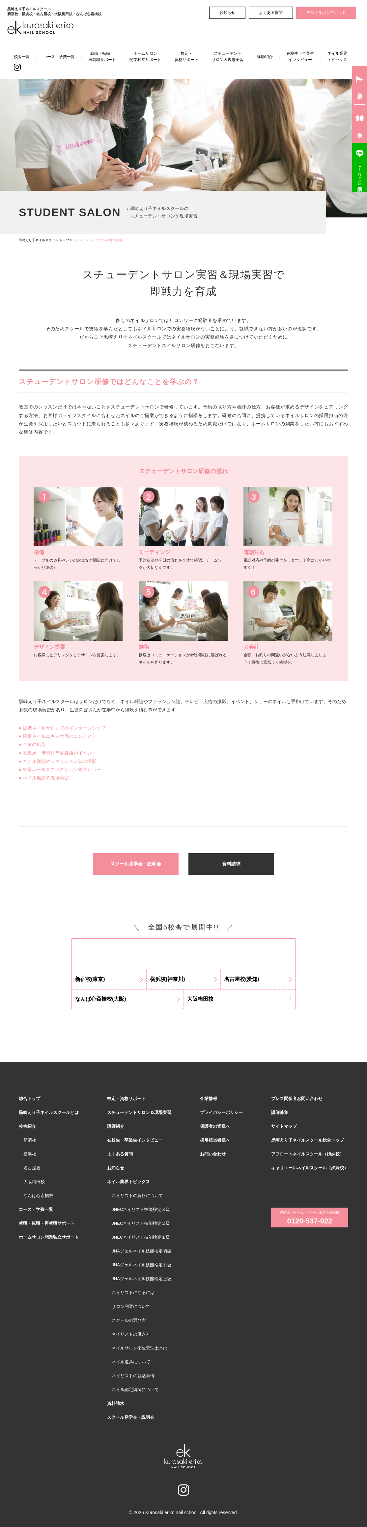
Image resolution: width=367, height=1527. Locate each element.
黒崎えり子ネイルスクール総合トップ (307, 1140)
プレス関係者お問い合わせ (297, 1098)
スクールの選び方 (129, 1320)
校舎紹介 (27, 1126)
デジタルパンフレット (326, 12)
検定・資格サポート (186, 56)
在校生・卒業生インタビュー (300, 56)
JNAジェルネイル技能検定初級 (141, 1251)
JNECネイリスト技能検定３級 (141, 1209)
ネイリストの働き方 (131, 1334)
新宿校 (29, 1140)
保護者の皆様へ (215, 1126)
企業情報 (208, 1098)
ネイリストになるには (133, 1292)
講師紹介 (265, 56)
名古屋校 (32, 1167)
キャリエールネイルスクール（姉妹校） (309, 1167)
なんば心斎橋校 (38, 1195)
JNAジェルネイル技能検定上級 (141, 1278)
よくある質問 (271, 12)
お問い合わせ (213, 1154)
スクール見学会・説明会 (135, 863)
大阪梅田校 (34, 1181)
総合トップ (29, 1098)
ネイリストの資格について (137, 1195)
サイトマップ (284, 1126)
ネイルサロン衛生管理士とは (139, 1348)
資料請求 (231, 863)
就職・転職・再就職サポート (102, 56)
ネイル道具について (131, 1361)
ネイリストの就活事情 (133, 1375)
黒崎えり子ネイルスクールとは (49, 1112)
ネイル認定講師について (135, 1389)
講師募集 (279, 1112)
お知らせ (227, 12)
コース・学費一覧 (59, 56)
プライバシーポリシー (221, 1112)
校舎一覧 (22, 56)
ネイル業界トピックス (337, 56)
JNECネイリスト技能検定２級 (141, 1223)
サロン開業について (131, 1306)
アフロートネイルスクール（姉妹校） (307, 1154)
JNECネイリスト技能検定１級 (141, 1237)
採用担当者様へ (215, 1140)
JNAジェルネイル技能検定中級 (141, 1264)
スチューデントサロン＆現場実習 (227, 56)
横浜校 (29, 1154)
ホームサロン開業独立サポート (145, 56)
